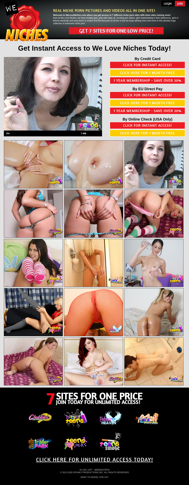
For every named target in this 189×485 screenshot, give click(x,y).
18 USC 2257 (85, 470)
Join (180, 3)
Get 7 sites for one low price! (116, 31)
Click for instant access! (147, 65)
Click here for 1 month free (147, 72)
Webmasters (102, 470)
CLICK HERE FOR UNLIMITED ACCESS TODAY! (94, 459)
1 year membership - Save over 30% (147, 80)
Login (168, 3)
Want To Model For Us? (95, 477)
